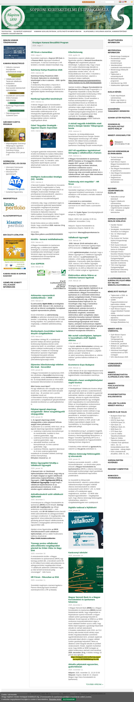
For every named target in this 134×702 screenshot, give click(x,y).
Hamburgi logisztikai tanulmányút (46, 99)
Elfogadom (69, 699)
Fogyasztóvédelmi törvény (120, 307)
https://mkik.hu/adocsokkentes (43, 538)
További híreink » (94, 684)
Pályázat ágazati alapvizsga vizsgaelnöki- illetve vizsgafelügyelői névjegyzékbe (48, 411)
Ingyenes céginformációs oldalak (115, 191)
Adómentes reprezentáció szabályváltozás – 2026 (43, 296)
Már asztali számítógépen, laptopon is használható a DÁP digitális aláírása (84, 337)
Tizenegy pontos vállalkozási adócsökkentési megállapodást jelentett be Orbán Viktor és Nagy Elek (46, 547)
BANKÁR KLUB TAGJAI (117, 412)
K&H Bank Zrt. (116, 425)
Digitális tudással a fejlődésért (82, 507)
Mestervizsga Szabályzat (120, 56)
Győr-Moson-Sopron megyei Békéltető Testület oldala (120, 311)
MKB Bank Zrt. (116, 429)
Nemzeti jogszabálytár (119, 135)
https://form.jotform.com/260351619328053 (47, 234)
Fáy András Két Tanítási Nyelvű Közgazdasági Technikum (119, 240)
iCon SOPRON (37, 264)
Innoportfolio (10, 199)
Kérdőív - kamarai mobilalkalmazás (47, 239)
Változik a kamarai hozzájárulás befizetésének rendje (13, 69)
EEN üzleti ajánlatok (13, 235)
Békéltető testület (117, 292)
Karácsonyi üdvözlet (77, 552)
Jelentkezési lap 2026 (119, 83)
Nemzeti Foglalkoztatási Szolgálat (116, 385)
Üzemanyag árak (117, 341)
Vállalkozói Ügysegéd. (90, 248)
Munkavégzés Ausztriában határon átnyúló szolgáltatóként (47, 332)
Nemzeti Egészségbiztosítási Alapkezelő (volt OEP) (118, 374)
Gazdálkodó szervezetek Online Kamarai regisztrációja (15, 98)
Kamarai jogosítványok (11, 33)
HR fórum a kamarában (41, 52)
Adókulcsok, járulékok (119, 344)
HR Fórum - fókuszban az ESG (45, 577)
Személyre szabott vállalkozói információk (12, 285)
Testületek (6, 31)
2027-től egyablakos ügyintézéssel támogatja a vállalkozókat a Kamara (84, 151)
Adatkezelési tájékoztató (120, 85)
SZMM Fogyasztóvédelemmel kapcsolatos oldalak (119, 302)
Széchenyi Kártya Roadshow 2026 (46, 70)
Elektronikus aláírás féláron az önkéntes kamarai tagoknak (82, 276)
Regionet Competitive (118, 469)
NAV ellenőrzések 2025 (119, 357)
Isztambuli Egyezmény (14, 192)
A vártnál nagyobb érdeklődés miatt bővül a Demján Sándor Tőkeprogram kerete (85, 125)
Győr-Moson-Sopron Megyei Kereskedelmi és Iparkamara (120, 164)
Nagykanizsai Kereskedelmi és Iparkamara (117, 180)
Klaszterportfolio (12, 216)
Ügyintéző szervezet (23, 31)
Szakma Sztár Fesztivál (119, 118)
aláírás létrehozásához (84, 346)
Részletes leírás (55, 699)
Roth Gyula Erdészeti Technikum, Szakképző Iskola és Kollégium (119, 247)
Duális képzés (114, 92)
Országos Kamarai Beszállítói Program (50, 42)
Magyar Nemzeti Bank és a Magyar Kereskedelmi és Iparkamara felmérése (84, 599)
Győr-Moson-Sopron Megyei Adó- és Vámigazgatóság (118, 337)
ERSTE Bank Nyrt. (118, 420)
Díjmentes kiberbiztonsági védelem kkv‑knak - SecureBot (47, 365)
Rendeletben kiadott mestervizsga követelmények (118, 61)
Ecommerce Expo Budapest (81, 365)
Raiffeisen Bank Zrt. (118, 427)
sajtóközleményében (81, 252)
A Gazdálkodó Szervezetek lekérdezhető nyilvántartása (15, 88)
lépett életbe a (48, 304)
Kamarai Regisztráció (13, 63)
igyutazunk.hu (96, 447)
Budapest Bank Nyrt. (118, 416)
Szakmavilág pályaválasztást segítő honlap (116, 126)
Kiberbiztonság (75, 52)
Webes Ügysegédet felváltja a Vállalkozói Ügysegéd (44, 464)
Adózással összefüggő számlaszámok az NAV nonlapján (119, 352)
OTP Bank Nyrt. (116, 431)
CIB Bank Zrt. (116, 418)
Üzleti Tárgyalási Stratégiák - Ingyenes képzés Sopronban (44, 126)
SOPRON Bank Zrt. (118, 422)
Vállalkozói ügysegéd (78, 237)
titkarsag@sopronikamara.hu (88, 232)
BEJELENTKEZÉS (88, 2)
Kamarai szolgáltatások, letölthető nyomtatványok (58, 31)
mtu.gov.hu (81, 449)
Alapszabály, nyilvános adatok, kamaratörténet (105, 31)
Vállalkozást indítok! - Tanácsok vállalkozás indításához (14, 81)
